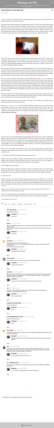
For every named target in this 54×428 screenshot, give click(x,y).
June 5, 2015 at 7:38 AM (22, 262)
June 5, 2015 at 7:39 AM (22, 293)
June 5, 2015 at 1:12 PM (22, 307)
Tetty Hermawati (10, 258)
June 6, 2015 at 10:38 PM (14, 346)
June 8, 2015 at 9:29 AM (22, 336)
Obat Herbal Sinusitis (11, 209)
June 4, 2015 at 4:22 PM (17, 272)
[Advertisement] (27, 410)
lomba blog (20, 204)
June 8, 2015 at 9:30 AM (22, 368)
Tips (35, 204)
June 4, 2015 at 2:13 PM (21, 209)
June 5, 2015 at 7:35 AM (22, 231)
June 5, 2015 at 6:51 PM (18, 330)
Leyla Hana (43, 78)
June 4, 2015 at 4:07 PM (19, 258)
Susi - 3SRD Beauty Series (13, 362)
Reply (8, 220)
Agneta (8, 223)
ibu (9, 204)
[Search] (52, 3)
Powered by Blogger (27, 425)
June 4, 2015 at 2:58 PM (17, 240)
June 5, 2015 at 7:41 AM (26, 303)
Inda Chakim (9, 240)
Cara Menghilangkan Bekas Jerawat (15, 316)
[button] (52, 10)
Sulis (8, 346)
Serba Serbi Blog (28, 204)
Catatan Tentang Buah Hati (11, 105)
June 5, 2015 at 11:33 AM (29, 316)
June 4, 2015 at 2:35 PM (15, 223)
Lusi (8, 288)
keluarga (14, 204)
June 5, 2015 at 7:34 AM (22, 214)
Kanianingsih (14, 214)
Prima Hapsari (10, 330)
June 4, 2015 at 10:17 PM (14, 288)
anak (6, 204)
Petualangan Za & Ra (27, 2)
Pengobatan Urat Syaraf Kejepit (14, 303)
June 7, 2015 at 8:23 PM (24, 362)
